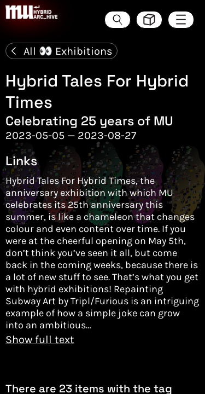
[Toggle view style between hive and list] (149, 19)
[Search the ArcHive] (117, 19)
